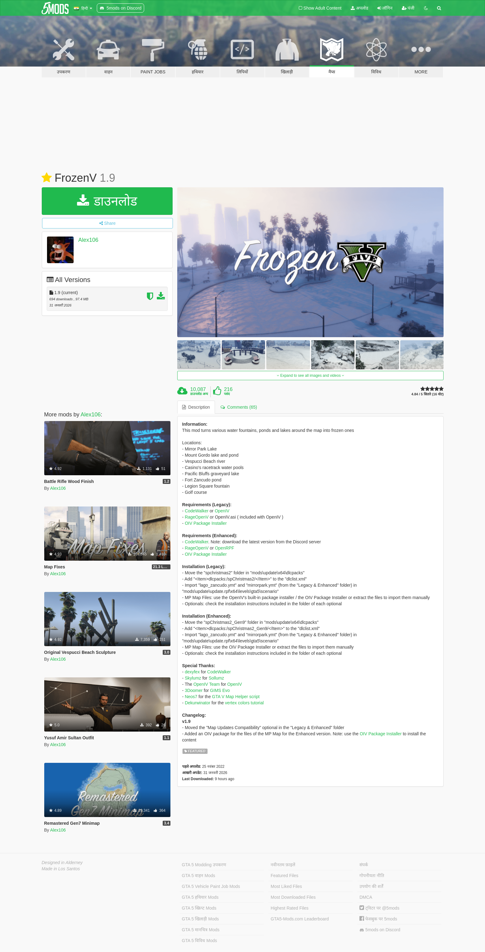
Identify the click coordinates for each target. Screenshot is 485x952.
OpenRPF (224, 548)
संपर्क (363, 864)
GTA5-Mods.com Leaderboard (300, 918)
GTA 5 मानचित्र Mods (201, 929)
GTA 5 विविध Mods (199, 940)
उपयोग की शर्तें (371, 886)
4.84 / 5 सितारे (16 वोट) (427, 394)
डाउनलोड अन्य (199, 394)
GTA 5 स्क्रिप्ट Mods (199, 908)
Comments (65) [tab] (239, 407)
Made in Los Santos (61, 868)
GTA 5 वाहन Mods (198, 875)
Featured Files (284, 875)
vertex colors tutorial (244, 702)
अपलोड (359, 8)
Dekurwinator (197, 702)
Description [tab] (196, 407)
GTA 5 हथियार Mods (200, 897)
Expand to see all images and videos (310, 375)
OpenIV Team (206, 684)
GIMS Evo (220, 690)
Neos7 (191, 696)
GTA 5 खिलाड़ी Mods (200, 918)
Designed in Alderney (62, 862)
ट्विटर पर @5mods (379, 908)
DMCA (365, 897)
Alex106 (88, 240)
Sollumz (216, 678)
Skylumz (193, 678)
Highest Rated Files (289, 908)
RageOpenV (196, 517)
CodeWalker (196, 510)
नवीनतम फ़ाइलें (283, 864)
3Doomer (194, 690)
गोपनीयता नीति (371, 875)
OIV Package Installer (205, 523)
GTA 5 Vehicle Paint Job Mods (211, 886)
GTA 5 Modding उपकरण (204, 864)
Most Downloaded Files (293, 897)
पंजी (408, 8)
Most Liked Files (286, 886)
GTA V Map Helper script (236, 696)
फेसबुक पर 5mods (378, 919)
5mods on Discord (379, 929)
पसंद (227, 394)
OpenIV (222, 510)
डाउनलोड (107, 201)
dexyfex (192, 671)
